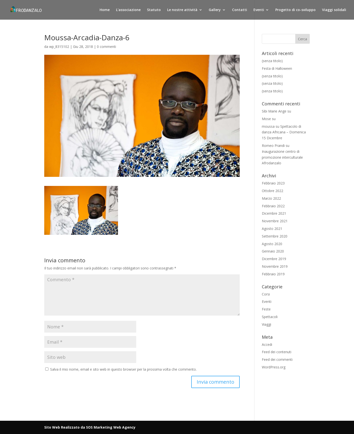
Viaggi (266, 324)
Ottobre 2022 (272, 190)
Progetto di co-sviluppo (295, 10)
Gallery (215, 10)
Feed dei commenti (277, 359)
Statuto (154, 10)
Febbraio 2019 (273, 274)
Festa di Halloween (277, 68)
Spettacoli (270, 316)
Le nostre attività (182, 10)
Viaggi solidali (334, 10)
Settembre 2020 (274, 236)
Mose (266, 118)
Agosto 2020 (272, 243)
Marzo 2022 (271, 198)
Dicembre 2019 (274, 258)
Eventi (258, 10)
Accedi (267, 344)
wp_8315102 (59, 46)
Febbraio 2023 (273, 183)
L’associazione (128, 10)
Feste (266, 309)
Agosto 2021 (272, 228)
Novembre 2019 (275, 266)
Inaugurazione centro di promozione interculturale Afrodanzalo (282, 157)
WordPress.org (273, 367)
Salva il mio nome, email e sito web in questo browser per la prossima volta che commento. (123, 369)
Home (105, 10)
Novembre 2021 (275, 221)
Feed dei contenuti (276, 352)
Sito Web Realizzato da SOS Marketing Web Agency (89, 427)
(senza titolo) (272, 60)
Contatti (239, 10)
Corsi (266, 294)
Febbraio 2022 (273, 206)
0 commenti (106, 46)
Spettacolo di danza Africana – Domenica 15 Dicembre (284, 132)
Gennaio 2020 (273, 251)
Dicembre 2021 (274, 213)
